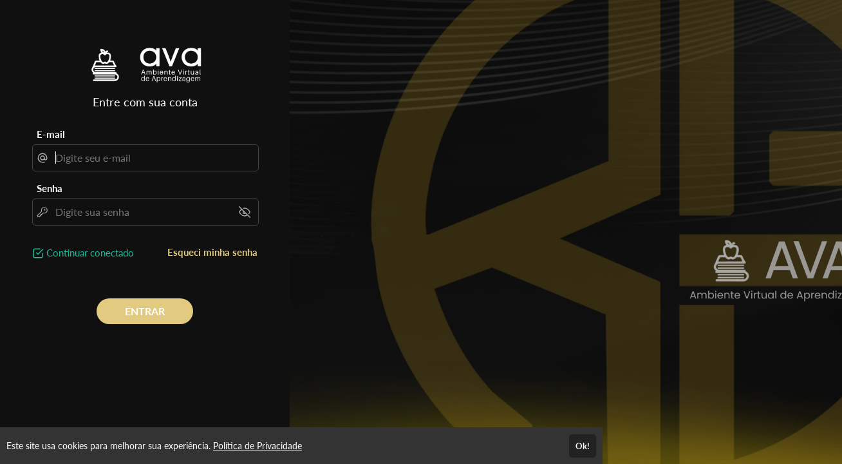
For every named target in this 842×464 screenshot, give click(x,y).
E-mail (51, 134)
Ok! (582, 446)
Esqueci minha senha (212, 252)
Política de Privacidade (257, 445)
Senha (49, 188)
